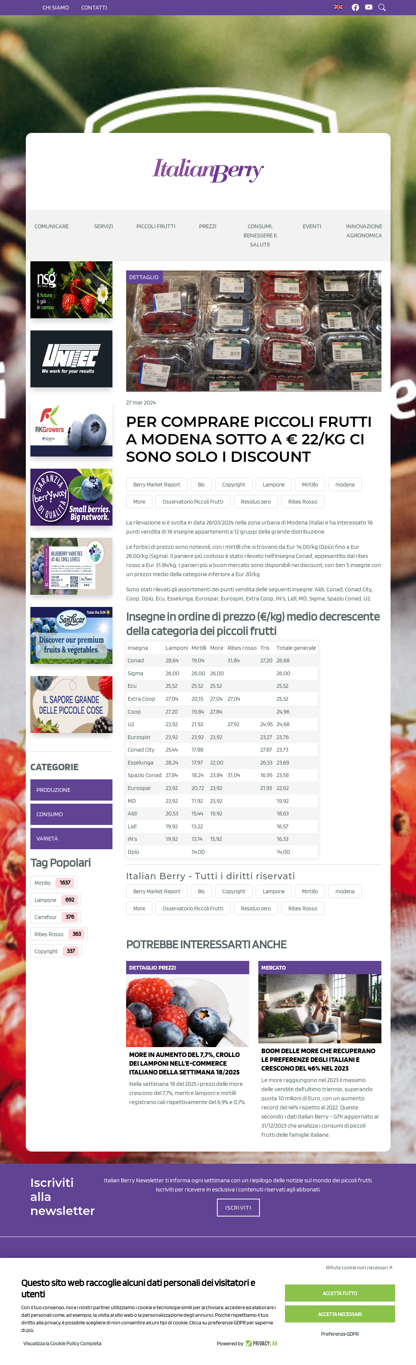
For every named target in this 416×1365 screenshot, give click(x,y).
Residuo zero (256, 501)
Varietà (47, 838)
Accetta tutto (340, 1293)
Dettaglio (144, 277)
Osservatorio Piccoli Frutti (193, 501)
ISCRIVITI (238, 1207)
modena (344, 484)
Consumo (49, 814)
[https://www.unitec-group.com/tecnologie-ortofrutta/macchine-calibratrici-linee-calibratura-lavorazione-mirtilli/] (71, 365)
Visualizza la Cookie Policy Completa (62, 1343)
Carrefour (46, 917)
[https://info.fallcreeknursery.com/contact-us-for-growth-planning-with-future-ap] (71, 572)
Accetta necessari (340, 1314)
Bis (201, 484)
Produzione (53, 789)
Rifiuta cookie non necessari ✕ (359, 1267)
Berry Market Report (156, 484)
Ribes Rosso (49, 934)
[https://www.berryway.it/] (71, 503)
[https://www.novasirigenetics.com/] (71, 295)
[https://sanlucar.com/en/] (71, 641)
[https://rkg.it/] (71, 434)
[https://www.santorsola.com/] (71, 710)
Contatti (94, 7)
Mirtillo (43, 883)
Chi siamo (56, 7)
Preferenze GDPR (340, 1334)
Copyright (46, 951)
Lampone (45, 900)
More (139, 501)
